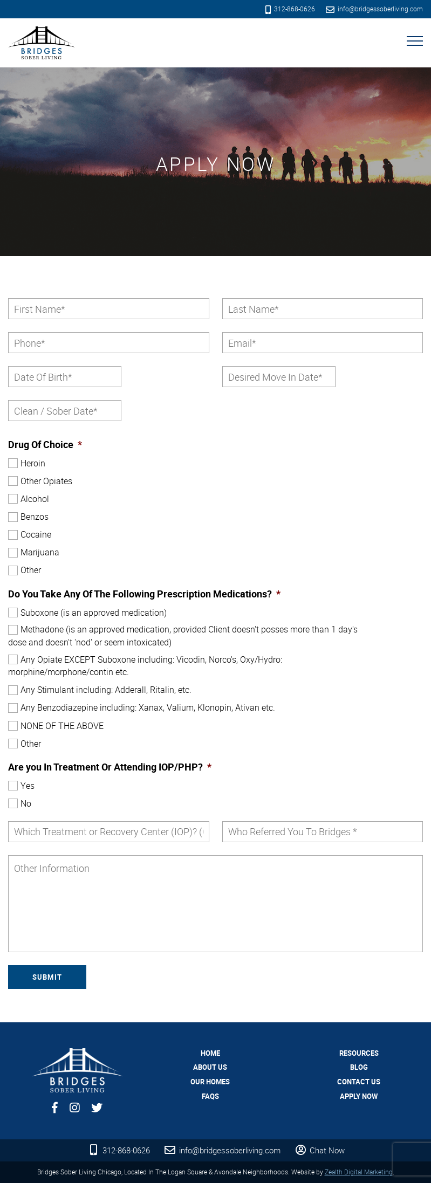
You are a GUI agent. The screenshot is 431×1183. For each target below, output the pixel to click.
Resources (359, 1053)
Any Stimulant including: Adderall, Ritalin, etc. (105, 690)
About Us (210, 1067)
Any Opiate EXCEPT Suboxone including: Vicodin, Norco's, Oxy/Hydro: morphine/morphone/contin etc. (145, 666)
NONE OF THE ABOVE (62, 726)
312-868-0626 (290, 8)
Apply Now (359, 1096)
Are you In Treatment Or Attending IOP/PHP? (109, 767)
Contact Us (358, 1081)
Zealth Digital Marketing (359, 1171)
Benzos (34, 516)
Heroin (32, 463)
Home (210, 1053)
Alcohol (34, 499)
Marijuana (39, 552)
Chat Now (319, 1150)
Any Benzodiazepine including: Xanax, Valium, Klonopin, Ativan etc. (147, 707)
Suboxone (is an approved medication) (93, 612)
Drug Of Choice (45, 444)
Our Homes (210, 1081)
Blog (359, 1067)
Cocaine (35, 534)
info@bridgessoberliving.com (374, 8)
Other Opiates (46, 481)
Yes (27, 786)
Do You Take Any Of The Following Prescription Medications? (144, 594)
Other (30, 570)
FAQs (210, 1096)
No (25, 803)
